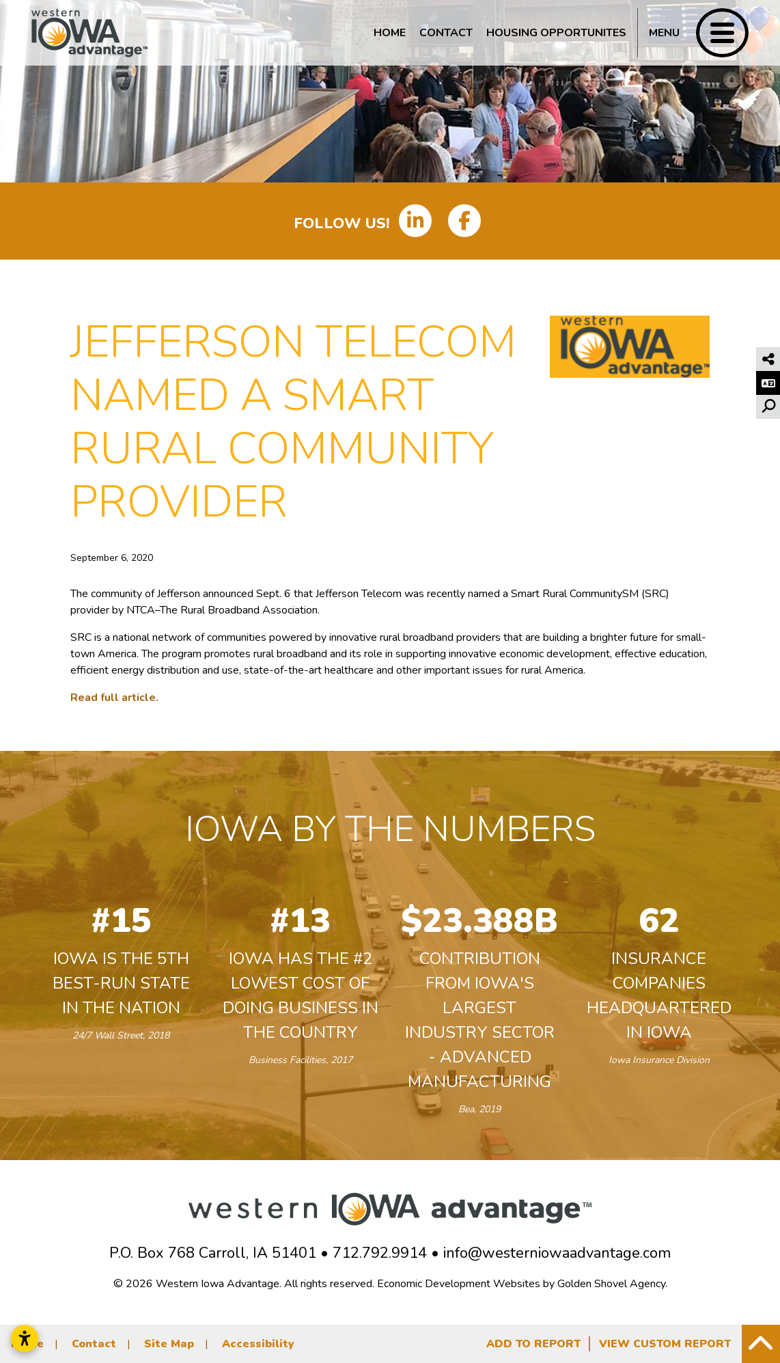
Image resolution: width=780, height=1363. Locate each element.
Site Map (169, 1343)
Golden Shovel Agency (611, 1283)
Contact (446, 32)
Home (390, 32)
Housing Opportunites (556, 32)
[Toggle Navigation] (693, 32)
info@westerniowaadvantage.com (557, 1253)
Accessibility (258, 1343)
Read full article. (114, 697)
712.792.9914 (380, 1253)
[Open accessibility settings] (24, 1338)
